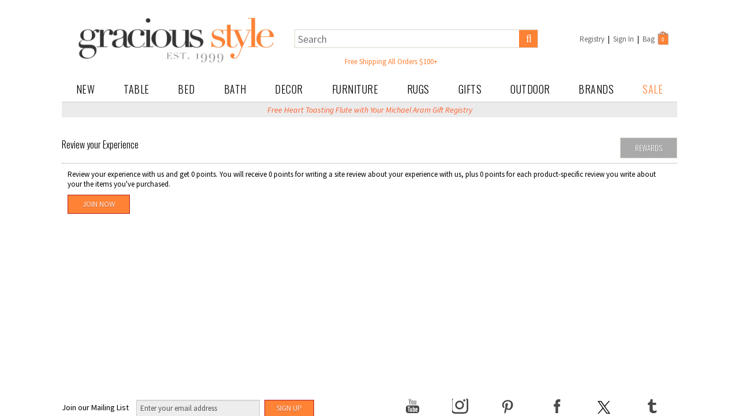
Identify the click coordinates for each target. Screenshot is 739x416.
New (85, 89)
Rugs (418, 89)
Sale (653, 89)
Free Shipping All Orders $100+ (391, 61)
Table (137, 89)
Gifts (470, 89)
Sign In (623, 39)
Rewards (648, 148)
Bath (235, 89)
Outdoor (530, 89)
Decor (289, 89)
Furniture (355, 89)
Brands (596, 89)
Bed (186, 89)
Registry (592, 39)
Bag (656, 38)
